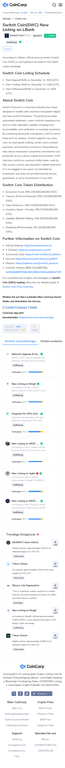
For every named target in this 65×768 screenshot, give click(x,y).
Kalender (7, 18)
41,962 (24, 12)
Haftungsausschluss (17, 725)
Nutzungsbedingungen (17, 714)
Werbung (17, 739)
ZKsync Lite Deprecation (25, 585)
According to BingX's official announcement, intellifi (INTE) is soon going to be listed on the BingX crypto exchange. (34, 620)
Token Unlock (20, 564)
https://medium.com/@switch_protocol (37, 263)
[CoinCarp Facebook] (20, 693)
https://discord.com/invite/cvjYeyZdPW (36, 259)
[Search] (54, 5)
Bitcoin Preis (45, 708)
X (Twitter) (9, 307)
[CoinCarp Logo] (16, 5)
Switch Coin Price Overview (18, 286)
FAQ (16, 756)
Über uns (17, 708)
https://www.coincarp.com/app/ (36, 317)
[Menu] (60, 5)
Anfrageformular (17, 745)
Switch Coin (21, 18)
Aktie (35, 328)
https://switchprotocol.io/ (38, 245)
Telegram (21, 307)
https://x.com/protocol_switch (34, 250)
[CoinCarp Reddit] (26, 693)
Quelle (7, 48)
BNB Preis (45, 719)
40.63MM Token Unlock (25, 542)
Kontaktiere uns (16, 750)
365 (40, 12)
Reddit (33, 307)
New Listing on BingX (24, 610)
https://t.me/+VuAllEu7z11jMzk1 (43, 254)
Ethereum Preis (45, 714)
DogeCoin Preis (45, 725)
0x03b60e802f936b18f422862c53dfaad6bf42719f (33, 272)
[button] (41, 693)
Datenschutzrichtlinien (17, 719)
